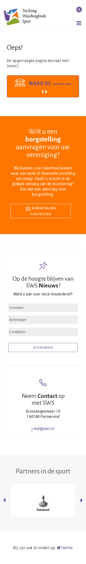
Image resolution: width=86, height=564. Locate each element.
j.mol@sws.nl (43, 428)
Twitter (65, 547)
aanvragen (40, 211)
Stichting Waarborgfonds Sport (24, 16)
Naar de (50, 83)
